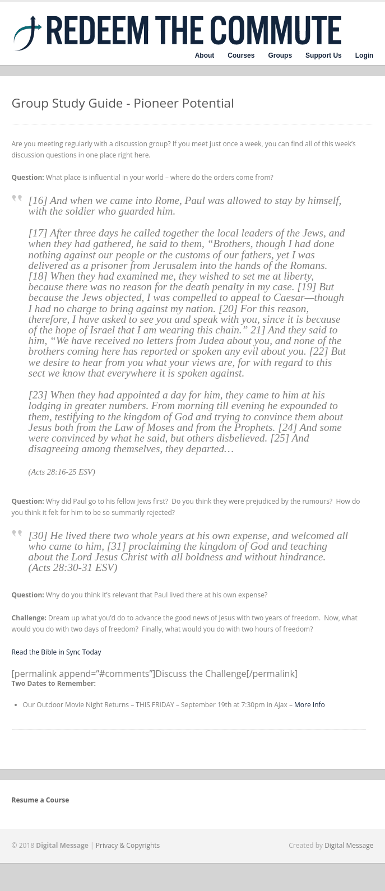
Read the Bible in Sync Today (56, 652)
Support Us (323, 55)
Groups (280, 55)
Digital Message (348, 845)
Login (364, 55)
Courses (241, 55)
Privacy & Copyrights (128, 845)
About (205, 55)
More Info (309, 704)
